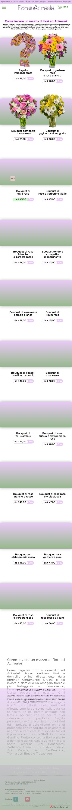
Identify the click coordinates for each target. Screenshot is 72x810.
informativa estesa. (45, 702)
